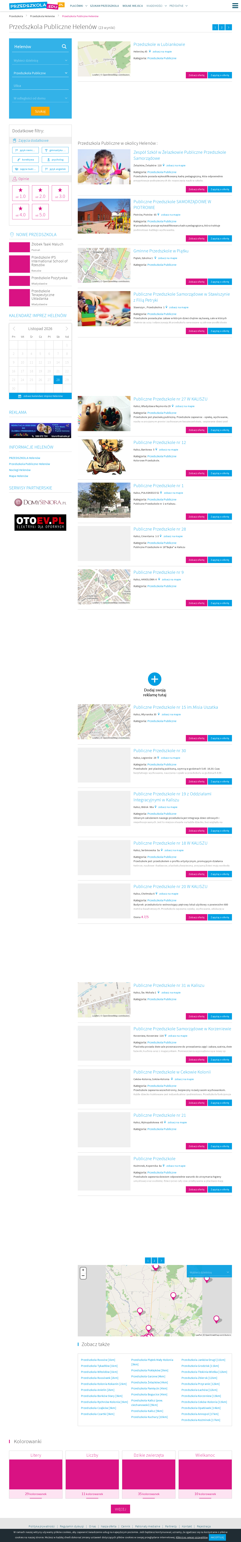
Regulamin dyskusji (72, 1526)
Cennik (126, 1526)
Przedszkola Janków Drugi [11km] (203, 1360)
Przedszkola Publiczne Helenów (29, 464)
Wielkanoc (205, 1455)
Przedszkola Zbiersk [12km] (199, 1378)
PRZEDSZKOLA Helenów (24, 458)
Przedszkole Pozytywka (49, 277)
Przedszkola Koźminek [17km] (201, 1420)
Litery (36, 1455)
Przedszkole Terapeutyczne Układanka (42, 294)
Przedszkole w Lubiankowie (159, 44)
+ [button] (83, 1270)
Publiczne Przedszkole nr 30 (159, 750)
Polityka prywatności (42, 1526)
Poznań (35, 250)
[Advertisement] (155, 111)
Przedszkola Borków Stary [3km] (102, 1396)
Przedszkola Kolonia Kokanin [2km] (104, 1384)
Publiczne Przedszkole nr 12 (159, 442)
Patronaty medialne (148, 1526)
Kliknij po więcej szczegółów (191, 1537)
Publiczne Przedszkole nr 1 (158, 485)
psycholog (57, 159)
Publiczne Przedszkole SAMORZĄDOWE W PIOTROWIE (172, 204)
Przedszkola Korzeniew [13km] (201, 1396)
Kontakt (187, 1526)
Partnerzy (171, 1526)
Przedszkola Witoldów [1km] (99, 1372)
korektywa (28, 159)
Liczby (92, 1455)
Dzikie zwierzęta (149, 1455)
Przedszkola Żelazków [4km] (149, 1382)
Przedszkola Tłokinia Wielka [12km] (204, 1372)
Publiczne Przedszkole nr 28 (159, 529)
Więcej (120, 1509)
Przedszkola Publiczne (161, 58)
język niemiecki (28, 150)
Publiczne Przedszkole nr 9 (158, 572)
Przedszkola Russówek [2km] (99, 1378)
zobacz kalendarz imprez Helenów (43, 396)
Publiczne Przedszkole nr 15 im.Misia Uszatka (175, 707)
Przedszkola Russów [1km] (98, 1360)
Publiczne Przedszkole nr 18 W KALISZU (170, 843)
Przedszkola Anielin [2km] (97, 1390)
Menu (235, 5)
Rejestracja (204, 1526)
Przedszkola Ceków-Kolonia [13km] (204, 1402)
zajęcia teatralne (29, 169)
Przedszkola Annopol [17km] (200, 1414)
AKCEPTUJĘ (217, 1537)
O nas (93, 1526)
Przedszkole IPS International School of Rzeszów (49, 261)
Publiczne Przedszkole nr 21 (159, 1115)
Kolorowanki (27, 1441)
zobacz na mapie (162, 51)
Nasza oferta (109, 1526)
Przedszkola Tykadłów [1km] (99, 1366)
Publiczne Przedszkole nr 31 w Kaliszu (168, 985)
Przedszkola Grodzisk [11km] (200, 1366)
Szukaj (40, 111)
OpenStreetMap (110, 75)
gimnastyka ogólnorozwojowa (59, 150)
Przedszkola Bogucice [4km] (149, 1394)
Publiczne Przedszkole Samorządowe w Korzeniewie (182, 1029)
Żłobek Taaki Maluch (47, 244)
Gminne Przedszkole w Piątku (161, 251)
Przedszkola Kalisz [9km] (147, 1411)
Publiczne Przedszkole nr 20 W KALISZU (170, 886)
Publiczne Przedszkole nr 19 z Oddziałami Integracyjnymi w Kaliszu (172, 797)
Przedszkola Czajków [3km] (98, 1408)
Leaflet (95, 75)
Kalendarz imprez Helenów (37, 315)
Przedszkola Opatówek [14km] (201, 1408)
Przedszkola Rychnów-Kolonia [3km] (104, 1402)
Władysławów (39, 283)
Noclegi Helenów (20, 470)
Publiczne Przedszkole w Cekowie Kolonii (172, 1072)
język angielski (58, 169)
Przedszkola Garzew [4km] (148, 1376)
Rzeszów (36, 270)
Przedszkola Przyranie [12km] (201, 1384)
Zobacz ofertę (196, 75)
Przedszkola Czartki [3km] (97, 1414)
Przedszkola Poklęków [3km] (149, 1370)
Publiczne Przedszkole (154, 1158)
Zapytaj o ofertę (220, 75)
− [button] (83, 1276)
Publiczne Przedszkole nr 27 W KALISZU (170, 399)
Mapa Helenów (18, 476)
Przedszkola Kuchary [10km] (149, 1417)
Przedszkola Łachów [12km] (199, 1390)
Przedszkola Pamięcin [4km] (149, 1388)
